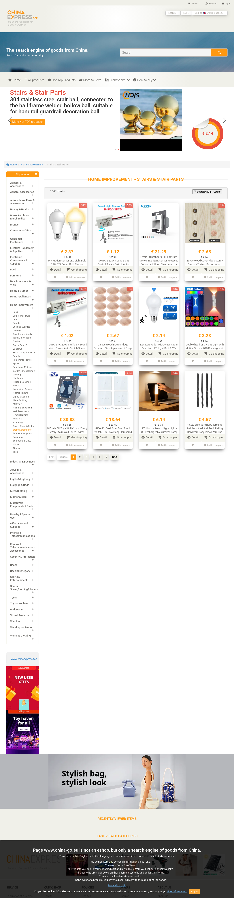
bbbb (15, 319)
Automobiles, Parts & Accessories (22, 202)
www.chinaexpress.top (24, 659)
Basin (15, 312)
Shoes (13, 564)
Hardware (18, 378)
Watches (15, 621)
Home (14, 80)
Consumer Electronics (16, 240)
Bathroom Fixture (21, 316)
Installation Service (22, 389)
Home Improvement (32, 164)
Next (114, 457)
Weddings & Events (21, 627)
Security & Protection (22, 556)
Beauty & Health (19, 209)
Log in (226, 3)
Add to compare (75, 277)
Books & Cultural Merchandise (19, 217)
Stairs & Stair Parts (22, 430)
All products (34, 80)
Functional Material (22, 367)
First (51, 457)
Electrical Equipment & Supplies (22, 250)
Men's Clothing (18, 491)
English (173, 13)
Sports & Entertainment (18, 578)
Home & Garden (19, 290)
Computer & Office (20, 230)
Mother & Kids (18, 496)
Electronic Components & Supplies (18, 260)
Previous (63, 457)
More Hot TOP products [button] (27, 127)
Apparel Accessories (22, 191)
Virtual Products (19, 615)
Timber (16, 448)
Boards (16, 323)
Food (13, 269)
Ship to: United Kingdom (210, 13)
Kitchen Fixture (20, 393)
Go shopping (77, 269)
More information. (177, 891)
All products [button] (22, 174)
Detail (55, 269)
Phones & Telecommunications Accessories (22, 547)
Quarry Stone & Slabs (23, 426)
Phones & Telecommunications (22, 534)
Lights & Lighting (21, 396)
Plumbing (18, 422)
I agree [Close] (194, 891)
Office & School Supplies (19, 525)
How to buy (144, 80)
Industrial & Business (22, 461)
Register (211, 3)
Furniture (15, 275)
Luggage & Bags (19, 485)
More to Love (90, 80)
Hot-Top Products (62, 80)
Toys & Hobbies (19, 603)
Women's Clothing (20, 635)
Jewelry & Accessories (17, 471)
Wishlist (194, 3)
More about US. (117, 885)
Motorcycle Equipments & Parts (21, 504)
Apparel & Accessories (17, 184)
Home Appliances (20, 296)
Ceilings (17, 330)
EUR (186, 13)
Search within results (207, 191)
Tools (15, 452)
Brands (14, 224)
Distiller (16, 341)
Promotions (117, 80)
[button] (224, 120)
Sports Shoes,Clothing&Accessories (27, 588)
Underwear (16, 609)
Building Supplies (21, 327)
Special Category (20, 571)
